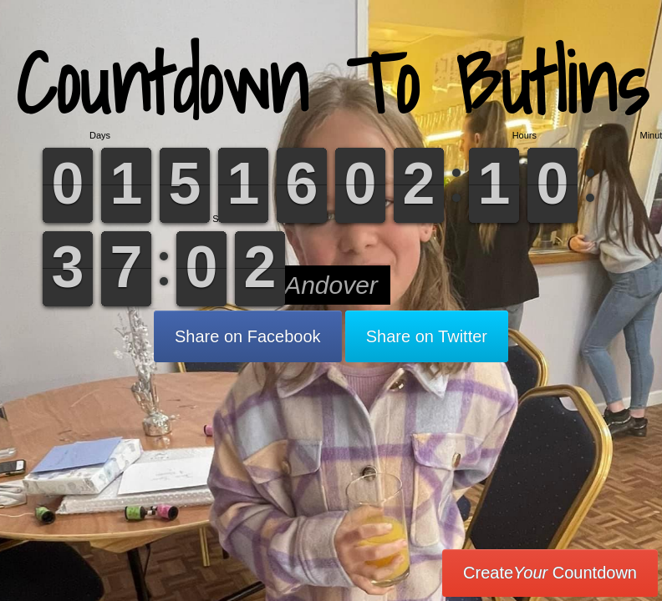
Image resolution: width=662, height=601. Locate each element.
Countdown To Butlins (331, 83)
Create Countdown (550, 572)
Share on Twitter (426, 336)
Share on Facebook (248, 336)
